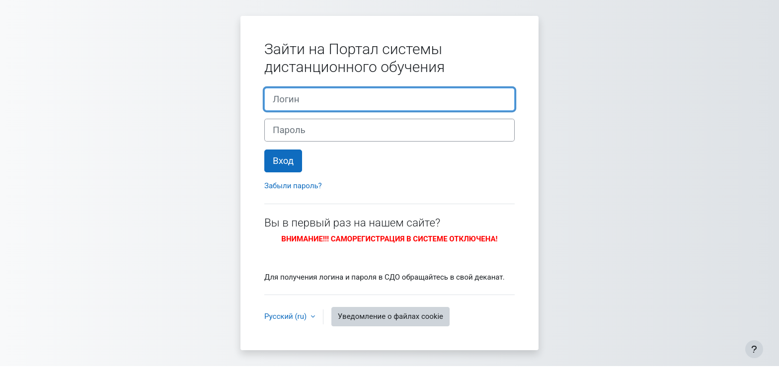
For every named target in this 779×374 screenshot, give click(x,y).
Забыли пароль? (293, 185)
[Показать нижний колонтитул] (754, 349)
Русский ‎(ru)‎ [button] (286, 316)
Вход (283, 160)
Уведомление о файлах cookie (390, 316)
